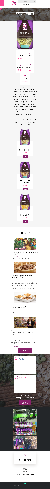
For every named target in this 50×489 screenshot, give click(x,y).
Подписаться (25, 403)
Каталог (23, 474)
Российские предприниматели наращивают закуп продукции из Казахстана (22, 332)
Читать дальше (14, 291)
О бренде (18, 474)
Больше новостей (25, 351)
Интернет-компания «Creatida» (28, 486)
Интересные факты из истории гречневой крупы (22, 276)
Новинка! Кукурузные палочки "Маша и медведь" (24, 253)
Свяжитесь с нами (30, 474)
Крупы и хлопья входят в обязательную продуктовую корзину (25, 306)
